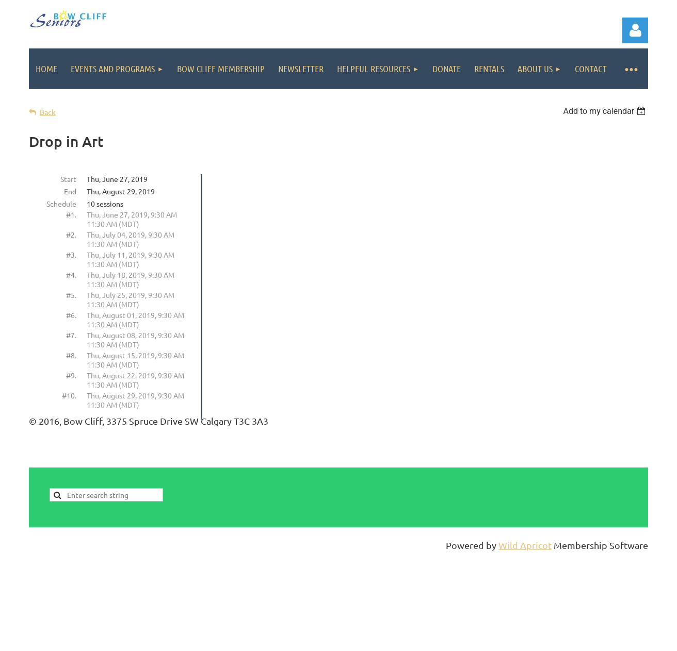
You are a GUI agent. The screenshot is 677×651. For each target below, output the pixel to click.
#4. (71, 274)
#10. (69, 395)
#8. (71, 355)
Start (68, 178)
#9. (71, 375)
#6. (71, 315)
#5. (71, 294)
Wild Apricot (525, 545)
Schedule (61, 203)
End (70, 191)
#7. (71, 335)
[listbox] (605, 111)
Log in (635, 30)
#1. (71, 214)
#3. (71, 254)
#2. (71, 234)
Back (48, 112)
